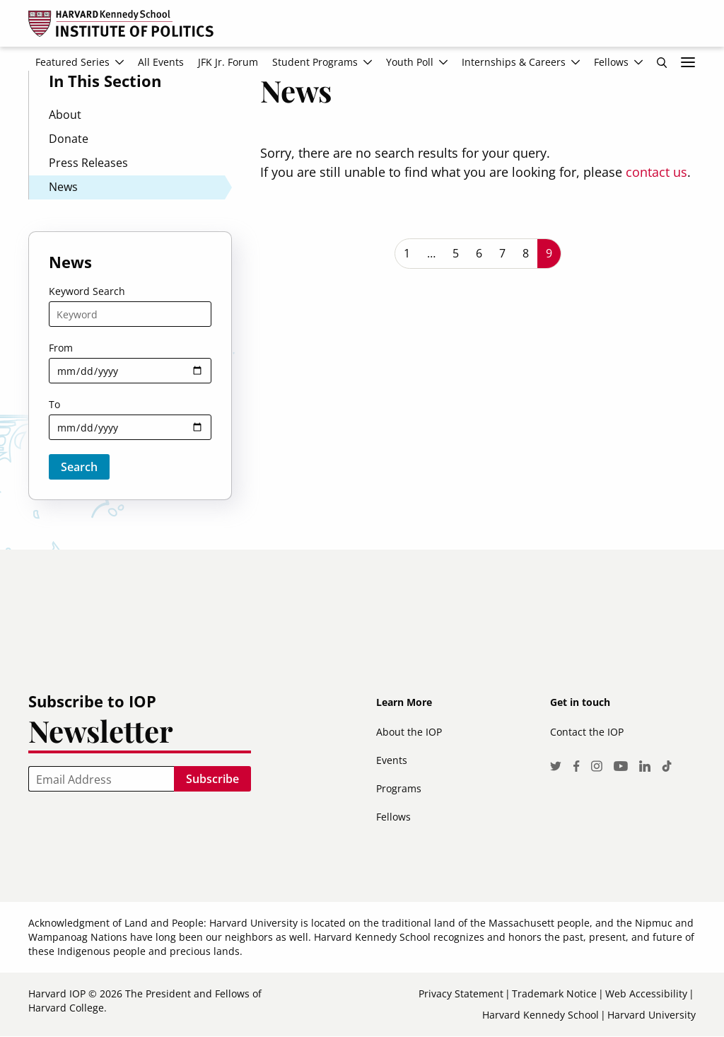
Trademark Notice (554, 993)
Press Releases (88, 162)
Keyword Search (87, 291)
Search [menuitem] (662, 62)
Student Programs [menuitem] (315, 62)
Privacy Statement (461, 993)
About (65, 114)
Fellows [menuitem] (611, 62)
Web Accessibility (646, 993)
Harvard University (651, 1014)
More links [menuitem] (688, 62)
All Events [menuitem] (161, 62)
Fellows (393, 816)
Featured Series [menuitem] (72, 62)
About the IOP (409, 731)
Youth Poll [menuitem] (409, 62)
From (61, 347)
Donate (68, 138)
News (63, 187)
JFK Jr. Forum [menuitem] (228, 62)
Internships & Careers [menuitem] (514, 62)
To (54, 404)
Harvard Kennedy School (540, 1014)
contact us (656, 171)
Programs (398, 788)
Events (391, 760)
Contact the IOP (587, 731)
